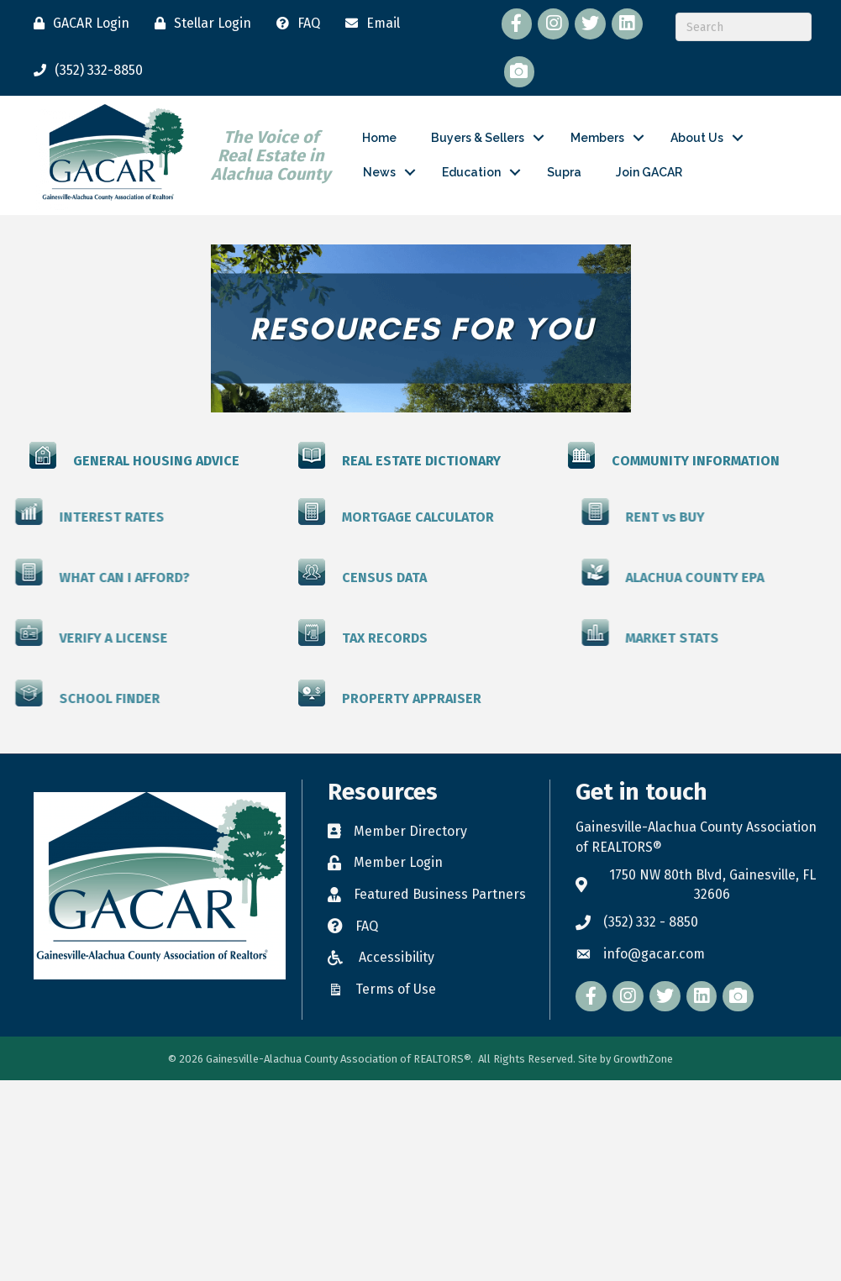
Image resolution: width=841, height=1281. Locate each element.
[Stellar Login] (198, 23)
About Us (696, 137)
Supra (564, 172)
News (379, 172)
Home (379, 137)
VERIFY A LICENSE (62, 637)
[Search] (743, 27)
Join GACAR (649, 172)
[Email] (368, 23)
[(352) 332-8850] (84, 70)
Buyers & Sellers (477, 137)
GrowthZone (643, 1059)
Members (597, 137)
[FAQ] (294, 23)
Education (471, 172)
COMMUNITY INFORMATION (696, 460)
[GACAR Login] (77, 23)
